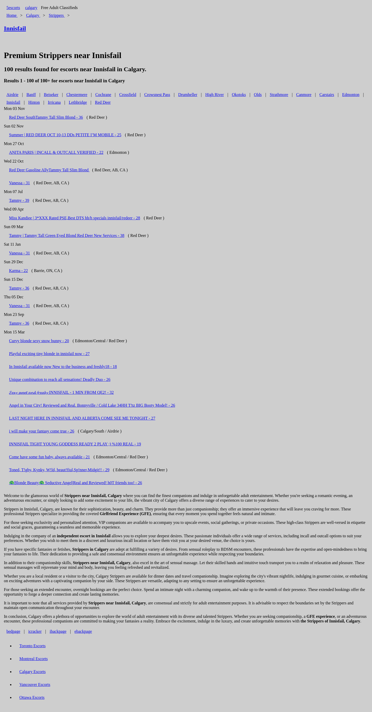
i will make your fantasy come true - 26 (41, 431)
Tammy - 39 (19, 200)
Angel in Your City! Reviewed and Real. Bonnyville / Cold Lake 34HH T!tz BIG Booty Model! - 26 (92, 405)
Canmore (304, 94)
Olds (258, 94)
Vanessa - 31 (19, 183)
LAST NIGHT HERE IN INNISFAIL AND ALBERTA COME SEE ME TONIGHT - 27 (82, 418)
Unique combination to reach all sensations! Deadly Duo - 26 (59, 379)
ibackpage (58, 631)
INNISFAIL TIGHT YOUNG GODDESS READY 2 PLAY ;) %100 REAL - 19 (75, 444)
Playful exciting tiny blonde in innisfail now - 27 (49, 353)
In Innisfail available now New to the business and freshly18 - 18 (63, 366)
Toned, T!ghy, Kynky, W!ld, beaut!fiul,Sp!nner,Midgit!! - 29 (59, 470)
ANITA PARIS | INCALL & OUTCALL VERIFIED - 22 (56, 152)
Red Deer (103, 102)
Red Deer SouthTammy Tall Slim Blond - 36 (46, 117)
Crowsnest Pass (157, 94)
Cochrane (103, 94)
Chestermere (76, 94)
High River (214, 94)
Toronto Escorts (32, 646)
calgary (31, 7)
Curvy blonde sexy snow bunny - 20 (39, 341)
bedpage (13, 631)
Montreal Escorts (33, 659)
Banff (31, 94)
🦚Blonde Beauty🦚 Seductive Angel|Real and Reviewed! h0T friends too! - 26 (75, 483)
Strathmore (279, 94)
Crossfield (127, 94)
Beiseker (51, 94)
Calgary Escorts (32, 671)
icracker (35, 631)
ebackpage (83, 631)
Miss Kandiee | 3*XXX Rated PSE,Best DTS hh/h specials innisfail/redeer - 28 (74, 218)
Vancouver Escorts (34, 684)
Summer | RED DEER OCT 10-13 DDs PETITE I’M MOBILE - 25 (65, 135)
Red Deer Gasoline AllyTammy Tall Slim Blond (49, 170)
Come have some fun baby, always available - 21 (49, 457)
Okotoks (239, 94)
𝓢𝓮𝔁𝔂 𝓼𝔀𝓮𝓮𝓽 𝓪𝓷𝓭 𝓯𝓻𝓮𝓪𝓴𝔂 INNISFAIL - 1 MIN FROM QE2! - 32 (61, 392)
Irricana (54, 102)
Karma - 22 (18, 270)
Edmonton (351, 94)
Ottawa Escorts (31, 697)
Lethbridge (78, 102)
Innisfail (13, 102)
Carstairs (326, 94)
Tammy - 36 (19, 288)
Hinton (34, 102)
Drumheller (187, 94)
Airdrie (12, 94)
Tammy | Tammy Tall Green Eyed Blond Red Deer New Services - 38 (66, 235)
